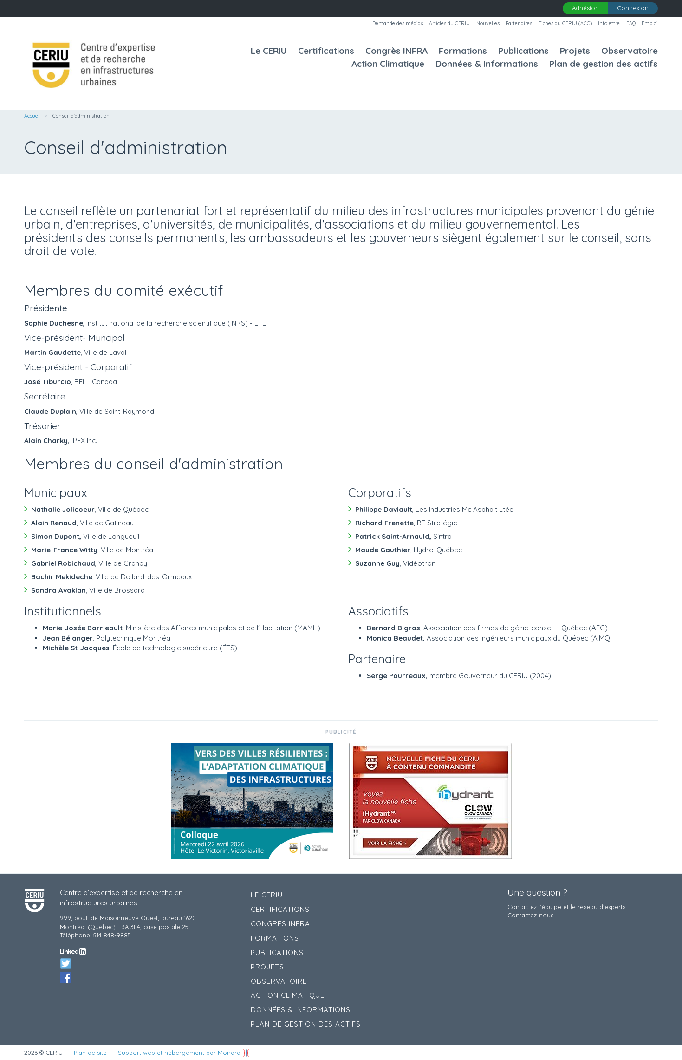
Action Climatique (387, 64)
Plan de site (90, 1052)
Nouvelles (488, 23)
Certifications (326, 51)
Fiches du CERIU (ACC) (565, 23)
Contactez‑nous (530, 915)
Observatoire (629, 51)
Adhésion (585, 8)
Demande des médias (397, 23)
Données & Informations (486, 64)
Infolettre (609, 23)
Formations (463, 51)
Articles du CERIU (449, 23)
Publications (523, 51)
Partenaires (519, 23)
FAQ (631, 23)
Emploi (650, 23)
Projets (575, 51)
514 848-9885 (112, 935)
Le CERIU (269, 51)
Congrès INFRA (396, 51)
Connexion (633, 8)
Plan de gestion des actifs (603, 64)
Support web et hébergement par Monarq (184, 1052)
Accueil (32, 115)
